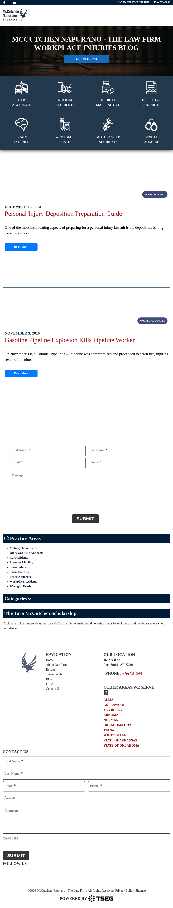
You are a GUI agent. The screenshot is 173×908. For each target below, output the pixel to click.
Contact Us (53, 688)
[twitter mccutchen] (9, 2)
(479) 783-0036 (132, 673)
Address (10, 797)
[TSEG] (86, 897)
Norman (111, 719)
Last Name (98, 450)
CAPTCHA (18, 503)
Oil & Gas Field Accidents (26, 552)
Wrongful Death (20, 585)
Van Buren (113, 709)
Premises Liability (21, 561)
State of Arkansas (120, 739)
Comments (11, 810)
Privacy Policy (124, 889)
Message (17, 475)
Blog (49, 678)
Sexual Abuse (18, 566)
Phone (95, 462)
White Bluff (115, 734)
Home (50, 659)
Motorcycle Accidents (24, 547)
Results (50, 669)
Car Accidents (19, 557)
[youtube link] (14, 2)
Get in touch (86, 59)
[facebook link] (4, 2)
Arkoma (111, 714)
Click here (9, 622)
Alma (108, 699)
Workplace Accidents (23, 581)
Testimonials (54, 673)
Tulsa (109, 729)
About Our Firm (56, 664)
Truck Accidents (20, 576)
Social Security (19, 571)
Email (17, 462)
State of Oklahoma (121, 745)
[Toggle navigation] (163, 16)
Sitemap (140, 889)
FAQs (49, 683)
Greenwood (115, 704)
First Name (21, 450)
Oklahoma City (118, 724)
